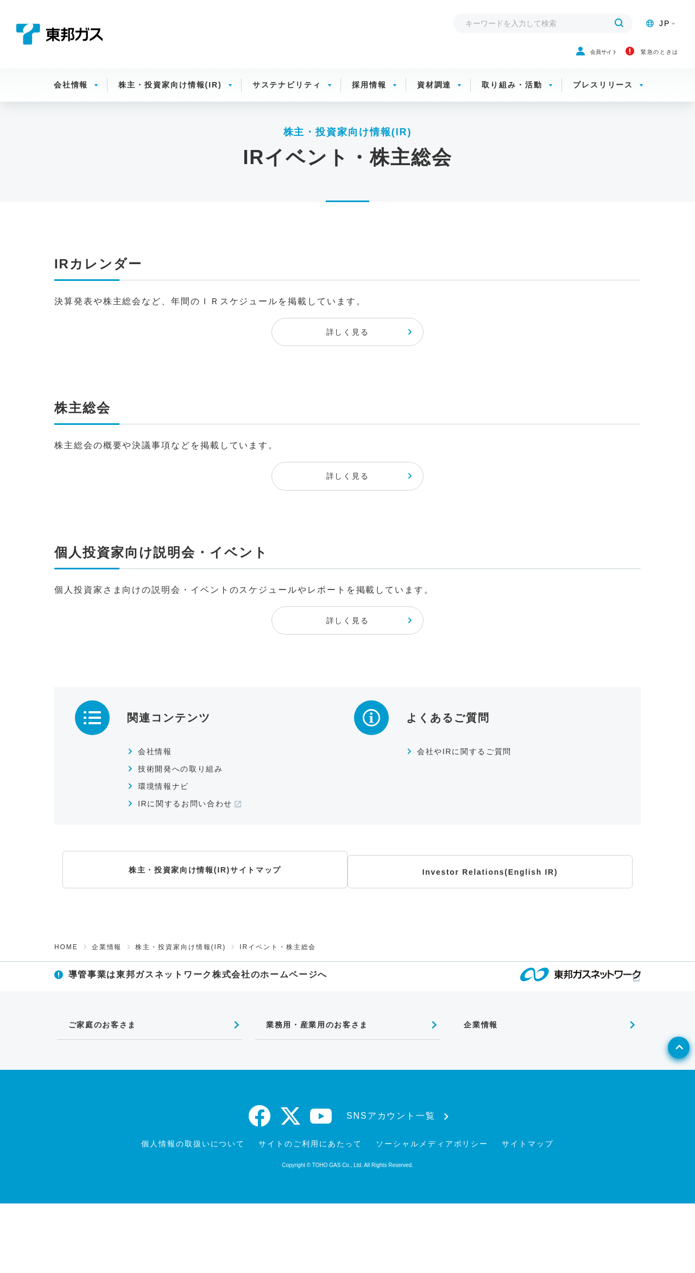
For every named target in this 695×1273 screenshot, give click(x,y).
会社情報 (71, 97)
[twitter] (290, 1185)
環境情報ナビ (169, 840)
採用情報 (369, 97)
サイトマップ (528, 1213)
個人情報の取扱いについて (193, 1213)
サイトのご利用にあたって (310, 1213)
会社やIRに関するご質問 (473, 806)
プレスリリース (603, 97)
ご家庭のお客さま (96, 1090)
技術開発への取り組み (188, 823)
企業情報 (107, 997)
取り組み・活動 (512, 97)
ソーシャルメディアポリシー (432, 1213)
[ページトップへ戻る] (660, 1140)
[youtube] (321, 1185)
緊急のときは (623, 59)
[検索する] (618, 23)
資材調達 (434, 97)
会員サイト (521, 59)
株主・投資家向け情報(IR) (170, 97)
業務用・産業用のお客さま (313, 1090)
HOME (66, 997)
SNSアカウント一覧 (390, 1185)
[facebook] (260, 1185)
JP (658, 23)
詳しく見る (347, 354)
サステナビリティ (286, 97)
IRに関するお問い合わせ (194, 858)
